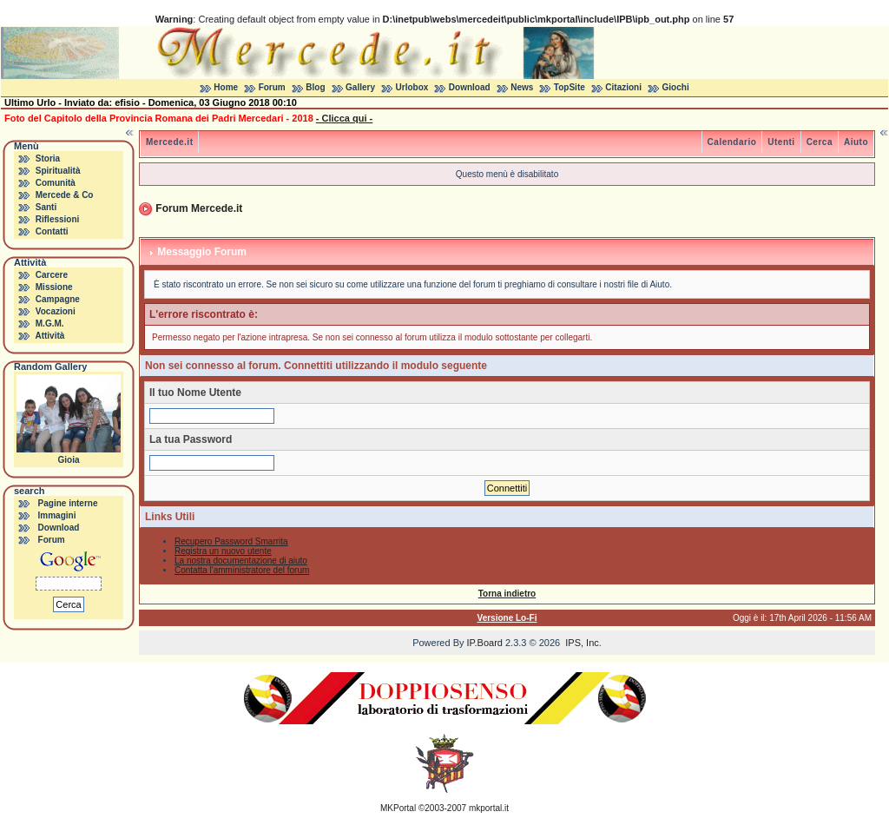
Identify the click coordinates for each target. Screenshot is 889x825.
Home (226, 87)
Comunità (56, 183)
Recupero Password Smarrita (231, 541)
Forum (272, 87)
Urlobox (412, 87)
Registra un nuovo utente (223, 551)
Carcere (52, 275)
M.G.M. (50, 323)
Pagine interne (68, 503)
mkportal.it (489, 808)
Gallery (360, 87)
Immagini (57, 515)
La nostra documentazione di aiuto (241, 560)
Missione (54, 287)
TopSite (569, 87)
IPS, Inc (582, 642)
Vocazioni (56, 311)
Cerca (820, 142)
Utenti (780, 142)
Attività (49, 335)
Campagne (58, 299)
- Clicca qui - (344, 118)
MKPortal (398, 808)
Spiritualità (58, 170)
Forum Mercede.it (198, 208)
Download (470, 87)
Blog (315, 87)
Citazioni (623, 87)
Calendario (732, 142)
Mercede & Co (65, 195)
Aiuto (856, 142)
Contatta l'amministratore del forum (242, 570)
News (521, 87)
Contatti (52, 231)
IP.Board (485, 642)
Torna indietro (507, 593)
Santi (46, 207)
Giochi (675, 87)
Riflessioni (58, 219)
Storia (48, 158)
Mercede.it (169, 142)
